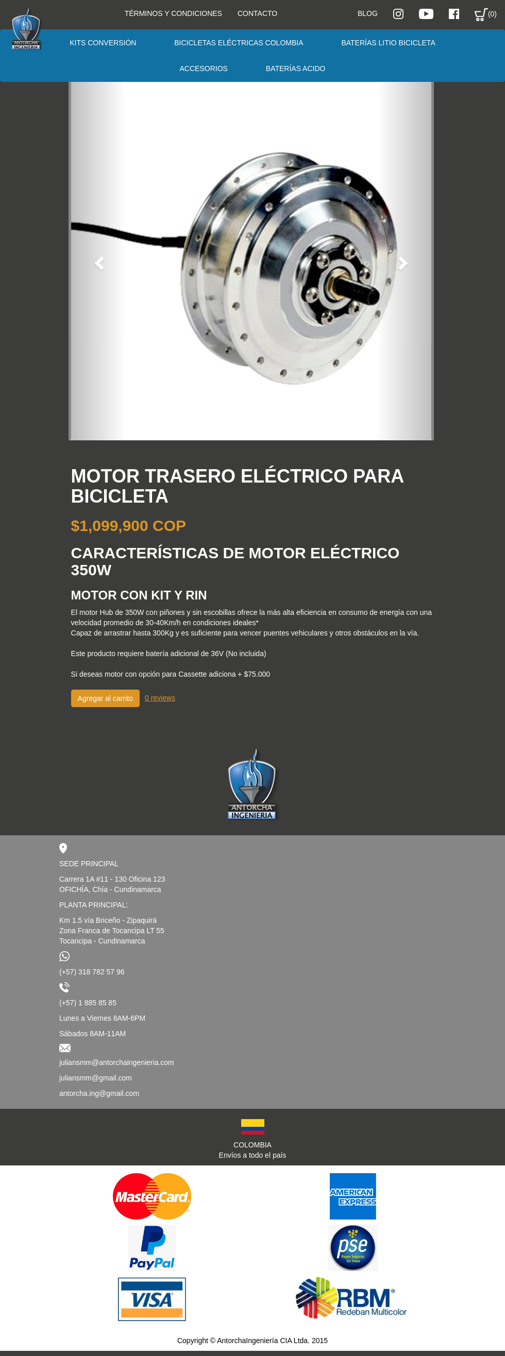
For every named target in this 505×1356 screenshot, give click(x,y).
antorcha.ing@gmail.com (99, 1093)
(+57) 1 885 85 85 (87, 1003)
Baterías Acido (296, 68)
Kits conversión (103, 43)
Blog (368, 13)
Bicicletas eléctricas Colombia (238, 43)
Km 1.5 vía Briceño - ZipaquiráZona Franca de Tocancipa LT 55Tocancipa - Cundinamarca (111, 930)
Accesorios (204, 68)
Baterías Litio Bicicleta (388, 43)
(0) (486, 14)
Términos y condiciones (173, 13)
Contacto (257, 13)
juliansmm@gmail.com (95, 1078)
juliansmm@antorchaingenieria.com (116, 1062)
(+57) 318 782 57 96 (92, 972)
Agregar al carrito (105, 698)
